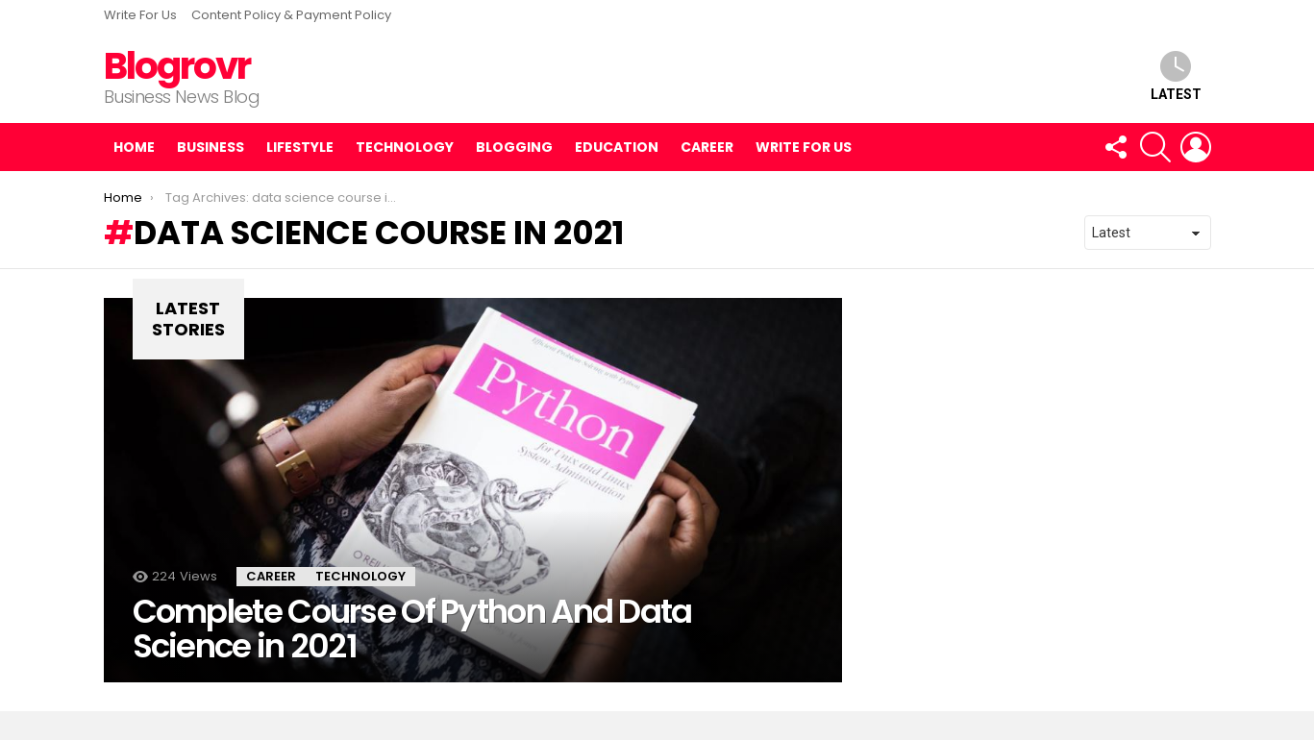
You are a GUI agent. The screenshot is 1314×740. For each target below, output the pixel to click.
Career (707, 147)
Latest (1176, 76)
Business (210, 147)
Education (616, 147)
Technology (405, 147)
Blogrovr (177, 65)
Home (134, 147)
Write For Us (140, 15)
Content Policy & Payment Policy (291, 15)
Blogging (514, 147)
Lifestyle (300, 147)
